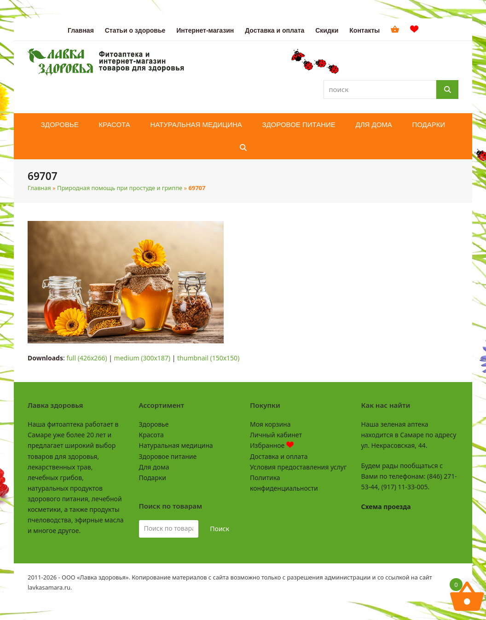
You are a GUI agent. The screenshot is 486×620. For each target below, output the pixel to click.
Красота (151, 434)
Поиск (219, 528)
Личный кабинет (276, 434)
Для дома (154, 467)
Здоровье (154, 424)
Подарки (152, 477)
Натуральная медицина (176, 445)
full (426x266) (86, 357)
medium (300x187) (142, 357)
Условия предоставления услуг (298, 467)
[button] (243, 147)
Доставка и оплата (278, 456)
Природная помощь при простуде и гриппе (119, 188)
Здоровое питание (168, 456)
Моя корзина (270, 424)
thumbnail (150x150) (208, 357)
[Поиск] (447, 89)
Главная (39, 188)
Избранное (272, 445)
